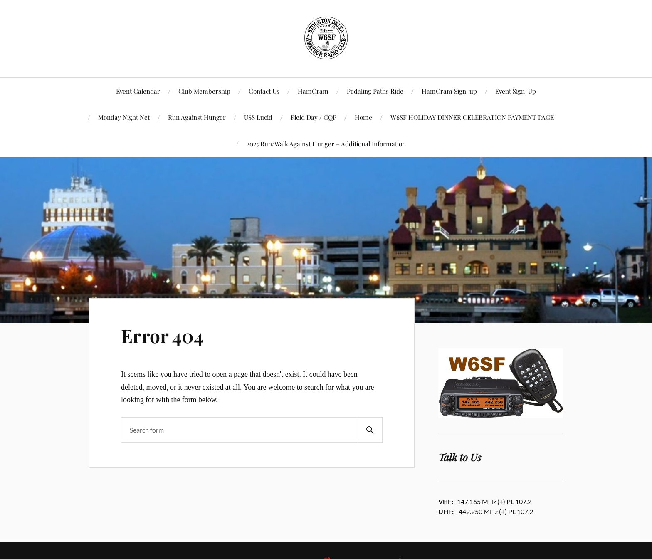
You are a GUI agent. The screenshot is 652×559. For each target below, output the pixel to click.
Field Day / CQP (313, 117)
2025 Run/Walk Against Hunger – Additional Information (326, 143)
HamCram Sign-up (449, 91)
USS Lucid (258, 117)
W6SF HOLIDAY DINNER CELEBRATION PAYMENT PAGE (472, 117)
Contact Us (264, 91)
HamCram (313, 91)
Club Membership (204, 91)
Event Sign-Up (515, 91)
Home (363, 117)
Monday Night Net (124, 117)
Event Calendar (138, 91)
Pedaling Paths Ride (375, 91)
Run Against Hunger (197, 117)
